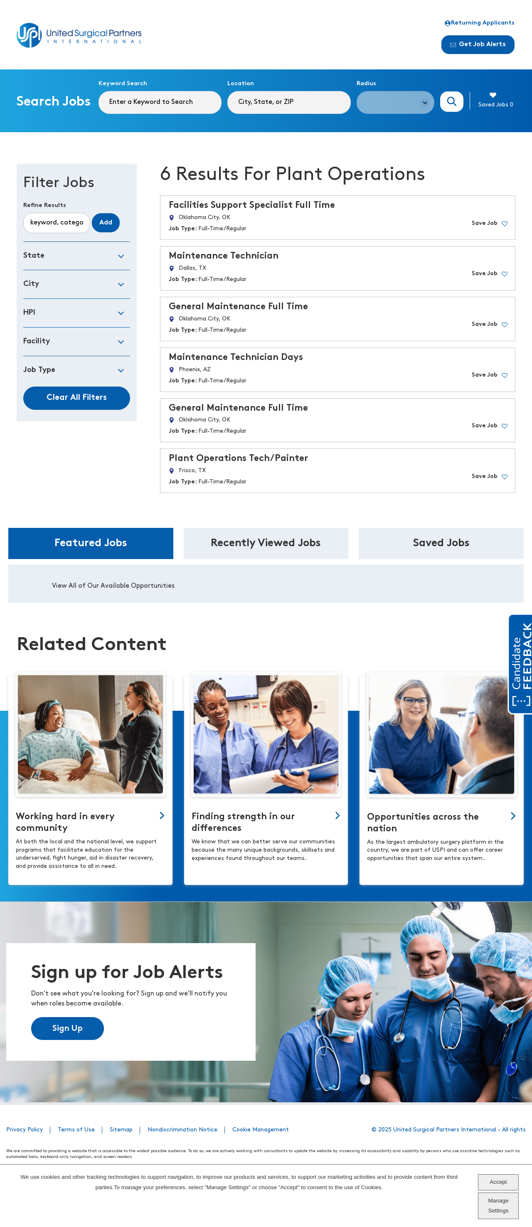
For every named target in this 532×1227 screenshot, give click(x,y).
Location (240, 84)
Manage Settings (498, 1205)
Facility (36, 341)
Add (105, 222)
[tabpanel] (266, 583)
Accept (498, 1182)
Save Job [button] (485, 223)
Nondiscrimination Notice (182, 1130)
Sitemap (121, 1130)
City (31, 284)
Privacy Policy (24, 1130)
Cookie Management (260, 1130)
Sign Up (67, 1029)
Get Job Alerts (478, 44)
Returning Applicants (479, 23)
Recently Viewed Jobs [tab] (266, 543)
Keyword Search (123, 84)
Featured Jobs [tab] (90, 543)
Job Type (39, 370)
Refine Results (44, 205)
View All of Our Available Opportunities (113, 586)
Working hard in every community (65, 822)
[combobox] (288, 102)
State (33, 256)
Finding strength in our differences (243, 822)
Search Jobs (451, 101)
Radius (366, 84)
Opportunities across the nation (423, 823)
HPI (29, 313)
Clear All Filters (77, 398)
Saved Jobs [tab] (441, 543)
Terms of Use (76, 1130)
